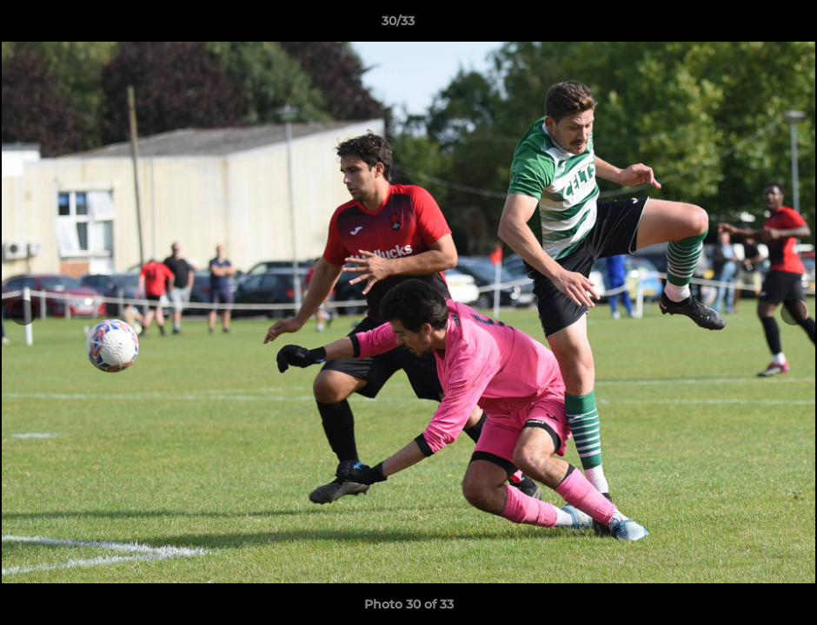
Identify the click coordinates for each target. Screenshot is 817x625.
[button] (744, 25)
